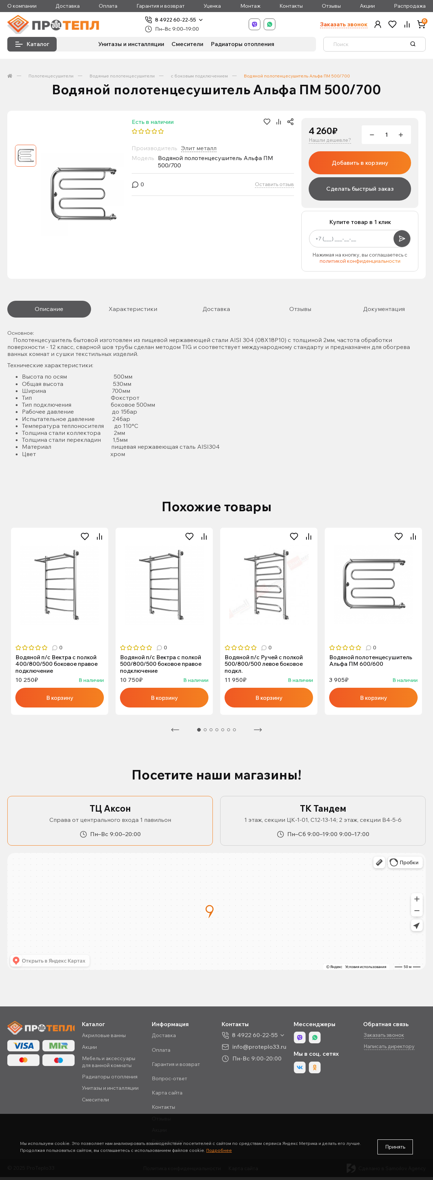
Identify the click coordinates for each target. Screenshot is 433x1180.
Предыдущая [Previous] (175, 732)
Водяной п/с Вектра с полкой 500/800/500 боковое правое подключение (162, 666)
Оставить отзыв (274, 186)
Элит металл (199, 149)
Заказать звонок (344, 25)
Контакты (291, 6)
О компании (22, 6)
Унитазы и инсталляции (131, 45)
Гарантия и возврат (160, 6)
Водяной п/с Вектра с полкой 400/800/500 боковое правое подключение (58, 666)
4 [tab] (216, 732)
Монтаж (250, 6)
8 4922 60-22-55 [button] (257, 1038)
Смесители (187, 45)
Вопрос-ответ (173, 1081)
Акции (367, 6)
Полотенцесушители (51, 77)
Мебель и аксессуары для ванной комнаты (113, 1064)
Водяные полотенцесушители (122, 77)
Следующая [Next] (258, 732)
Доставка (68, 6)
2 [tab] (205, 732)
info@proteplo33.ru (261, 1049)
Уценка (212, 6)
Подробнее (219, 1150)
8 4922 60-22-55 (181, 21)
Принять (395, 1146)
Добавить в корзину (360, 164)
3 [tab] (211, 732)
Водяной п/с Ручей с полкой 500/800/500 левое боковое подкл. (265, 666)
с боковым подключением (199, 77)
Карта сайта (170, 1095)
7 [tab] (234, 732)
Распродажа (410, 6)
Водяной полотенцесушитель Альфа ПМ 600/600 (371, 662)
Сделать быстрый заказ (360, 190)
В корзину (59, 700)
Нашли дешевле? (330, 142)
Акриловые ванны (108, 1038)
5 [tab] (222, 732)
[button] (377, 25)
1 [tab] (199, 733)
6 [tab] (228, 732)
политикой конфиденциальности (360, 262)
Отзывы (331, 6)
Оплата (108, 6)
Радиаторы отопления (242, 45)
